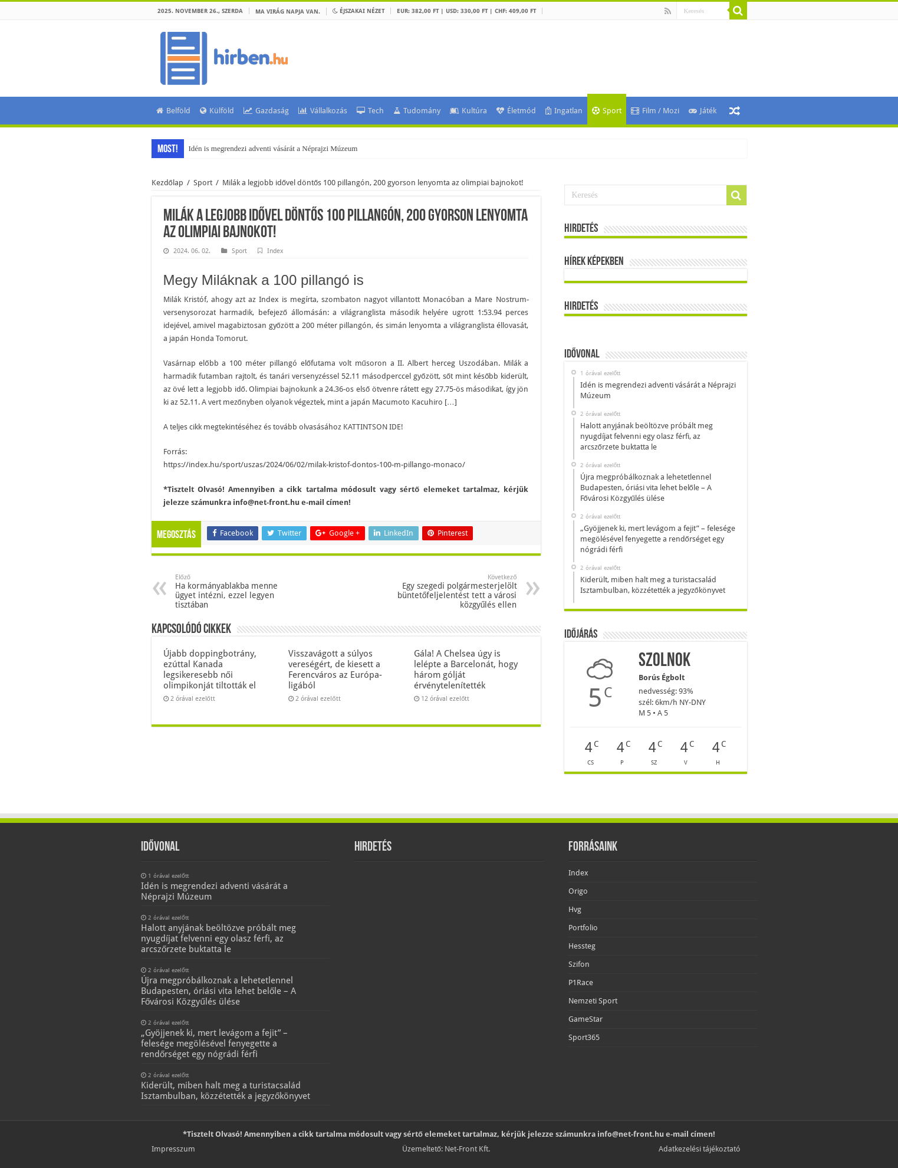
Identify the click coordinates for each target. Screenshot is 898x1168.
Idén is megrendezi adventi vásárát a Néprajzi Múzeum (273, 148)
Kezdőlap (167, 182)
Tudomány (416, 110)
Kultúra (468, 110)
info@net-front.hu (266, 502)
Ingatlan (564, 110)
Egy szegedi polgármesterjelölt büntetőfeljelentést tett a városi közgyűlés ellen (456, 591)
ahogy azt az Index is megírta (264, 299)
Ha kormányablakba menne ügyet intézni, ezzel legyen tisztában (235, 591)
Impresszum (173, 1148)
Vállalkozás (322, 110)
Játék (702, 110)
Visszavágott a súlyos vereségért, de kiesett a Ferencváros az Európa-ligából (335, 669)
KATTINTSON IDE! (373, 426)
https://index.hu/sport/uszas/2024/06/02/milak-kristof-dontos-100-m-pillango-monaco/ (314, 464)
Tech (370, 110)
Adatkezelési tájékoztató (700, 1148)
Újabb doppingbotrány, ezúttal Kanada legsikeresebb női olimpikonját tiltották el (209, 669)
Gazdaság (266, 110)
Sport (606, 110)
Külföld (217, 110)
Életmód (516, 110)
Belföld (173, 110)
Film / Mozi (655, 110)
